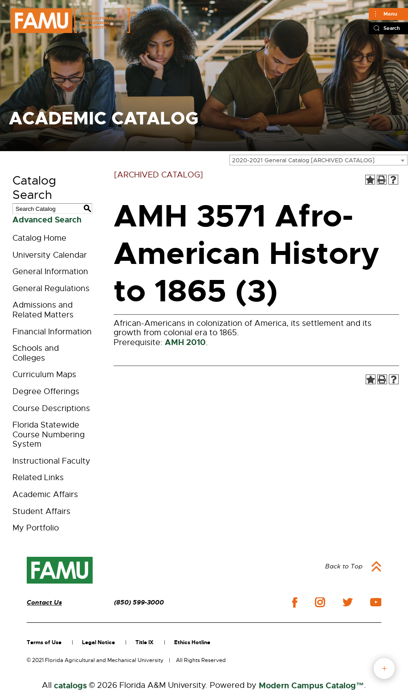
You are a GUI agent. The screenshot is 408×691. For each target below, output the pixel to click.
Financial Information (52, 332)
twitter (347, 602)
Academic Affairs (45, 494)
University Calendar (49, 255)
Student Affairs (41, 511)
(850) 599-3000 (139, 602)
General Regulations (51, 288)
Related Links (38, 477)
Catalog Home (39, 238)
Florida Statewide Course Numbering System (48, 434)
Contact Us (44, 602)
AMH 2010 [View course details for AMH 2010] (185, 342)
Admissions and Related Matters (42, 310)
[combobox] (318, 160)
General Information (50, 271)
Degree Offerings (45, 391)
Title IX (144, 642)
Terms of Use (44, 642)
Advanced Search (47, 219)
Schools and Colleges (35, 353)
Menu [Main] (390, 14)
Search (392, 28)
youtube (375, 602)
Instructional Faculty (51, 461)
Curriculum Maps (44, 374)
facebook (294, 602)
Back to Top (344, 566)
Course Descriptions (51, 408)
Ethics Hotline (192, 642)
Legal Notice (98, 642)
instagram (320, 602)
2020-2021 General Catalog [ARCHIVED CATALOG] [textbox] (303, 160)
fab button (384, 668)
